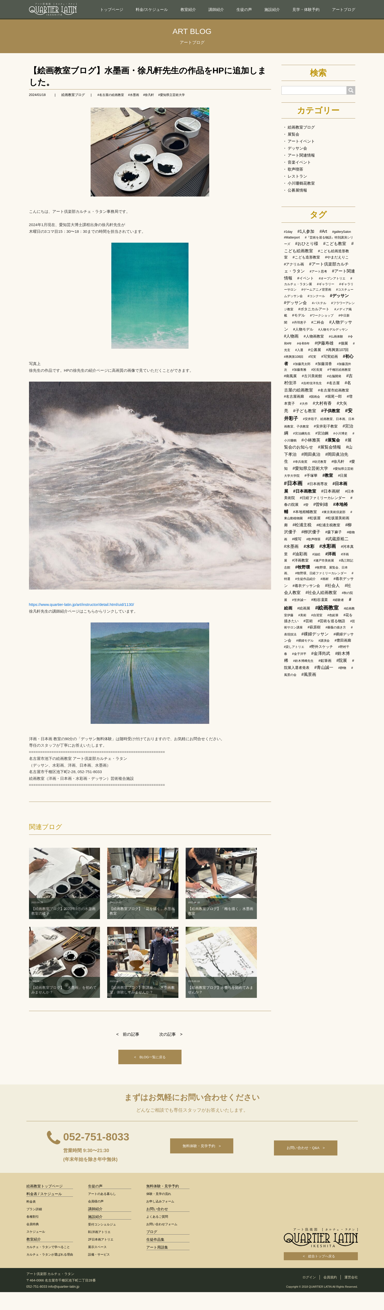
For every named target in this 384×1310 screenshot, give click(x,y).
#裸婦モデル (305, 640)
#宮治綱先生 (301, 433)
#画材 (325, 579)
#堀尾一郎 (333, 396)
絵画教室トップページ (44, 1204)
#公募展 (314, 350)
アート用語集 (157, 1265)
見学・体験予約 (306, 9)
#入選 (299, 350)
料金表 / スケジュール (44, 1212)
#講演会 (324, 640)
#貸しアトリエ (294, 647)
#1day (288, 232)
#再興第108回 (293, 357)
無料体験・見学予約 (162, 1204)
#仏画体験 (336, 336)
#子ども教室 (304, 411)
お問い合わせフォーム (161, 1242)
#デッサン (339, 295)
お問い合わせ (157, 1227)
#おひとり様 (306, 243)
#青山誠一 (323, 667)
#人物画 (291, 336)
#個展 (343, 343)
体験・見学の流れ (158, 1212)
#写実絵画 (329, 356)
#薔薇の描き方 (335, 627)
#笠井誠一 (299, 600)
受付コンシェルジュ (102, 1242)
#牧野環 (302, 567)
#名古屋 (333, 383)
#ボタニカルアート (313, 309)
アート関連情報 (301, 155)
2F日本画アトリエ (100, 1257)
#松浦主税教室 (328, 525)
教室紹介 (188, 9)
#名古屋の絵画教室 (110, 95)
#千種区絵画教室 (339, 370)
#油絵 (316, 554)
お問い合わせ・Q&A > (304, 1165)
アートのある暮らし (102, 1212)
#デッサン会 (295, 302)
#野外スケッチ (321, 647)
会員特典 (32, 1242)
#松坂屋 (314, 518)
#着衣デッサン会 (306, 586)
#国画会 (314, 396)
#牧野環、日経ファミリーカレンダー (321, 573)
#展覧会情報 (329, 447)
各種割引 (32, 1234)
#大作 (304, 403)
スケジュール (35, 1249)
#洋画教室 (300, 560)
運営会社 (351, 1295)
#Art (323, 231)
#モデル (298, 315)
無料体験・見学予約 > (195, 1165)
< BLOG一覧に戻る (150, 1068)
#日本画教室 (304, 491)
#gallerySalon (341, 232)
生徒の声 (244, 9)
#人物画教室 (314, 336)
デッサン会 (297, 148)
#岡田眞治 (310, 454)
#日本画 (293, 483)
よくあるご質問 (157, 1234)
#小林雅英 (310, 440)
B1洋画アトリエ (99, 1250)
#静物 (342, 668)
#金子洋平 (299, 654)
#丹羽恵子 (299, 322)
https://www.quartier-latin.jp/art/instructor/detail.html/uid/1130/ (81, 604)
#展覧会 (332, 440)
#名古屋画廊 (294, 396)
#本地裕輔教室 (305, 512)
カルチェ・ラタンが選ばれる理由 (49, 1272)
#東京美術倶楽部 (333, 512)
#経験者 (338, 600)
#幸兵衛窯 (300, 462)
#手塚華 (311, 475)
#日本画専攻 (317, 484)
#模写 (296, 539)
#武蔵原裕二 (337, 539)
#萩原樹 (314, 627)
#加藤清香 (323, 364)
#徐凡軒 (148, 95)
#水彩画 (327, 546)
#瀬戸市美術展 (324, 560)
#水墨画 (133, 95)
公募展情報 (297, 190)
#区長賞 (316, 370)
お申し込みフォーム (160, 1219)
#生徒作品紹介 (305, 579)
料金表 (31, 1219)
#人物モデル (303, 329)
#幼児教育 (319, 462)
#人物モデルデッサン (333, 329)
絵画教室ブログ (73, 95)
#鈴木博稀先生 (303, 661)
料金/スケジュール (152, 9)
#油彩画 (300, 554)
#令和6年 (303, 343)
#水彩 (309, 546)
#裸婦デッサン (315, 634)
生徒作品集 (155, 1257)
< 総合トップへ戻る (321, 1274)
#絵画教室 (327, 608)
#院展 (341, 660)
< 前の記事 (127, 1044)
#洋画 (330, 554)
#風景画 (308, 674)
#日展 (342, 475)
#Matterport (292, 237)
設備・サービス (99, 1272)
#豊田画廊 (343, 640)
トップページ (111, 9)
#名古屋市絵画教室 (333, 390)
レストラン (297, 176)
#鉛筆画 (324, 660)
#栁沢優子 (310, 532)
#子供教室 (330, 411)
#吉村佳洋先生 (311, 383)
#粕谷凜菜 (319, 600)
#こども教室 (334, 243)
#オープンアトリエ (332, 278)
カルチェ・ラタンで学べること (48, 1265)
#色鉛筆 (332, 615)
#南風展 (290, 376)
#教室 (327, 475)
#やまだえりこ (337, 257)
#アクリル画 (294, 264)
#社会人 (332, 585)
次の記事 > (170, 1044)
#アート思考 (318, 271)
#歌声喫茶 (313, 539)
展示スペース (97, 1265)
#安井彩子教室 (326, 426)
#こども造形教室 (306, 257)
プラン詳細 (34, 1227)
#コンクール (316, 296)
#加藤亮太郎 (301, 364)
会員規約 (330, 1295)
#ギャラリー (325, 284)
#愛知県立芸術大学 (171, 95)
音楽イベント (299, 162)
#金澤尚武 (320, 653)
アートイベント (301, 141)
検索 (318, 73)
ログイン (309, 1295)
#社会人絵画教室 (321, 592)
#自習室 (316, 615)
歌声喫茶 (295, 169)
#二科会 (317, 322)
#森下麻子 (333, 532)
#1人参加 (306, 231)
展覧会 (293, 134)
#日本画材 (330, 491)
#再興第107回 (337, 350)
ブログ (151, 1250)
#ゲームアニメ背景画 (316, 289)
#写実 (312, 357)
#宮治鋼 (321, 433)
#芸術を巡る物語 (331, 621)
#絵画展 (303, 608)
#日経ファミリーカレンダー (322, 498)
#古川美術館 (312, 376)
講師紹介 (216, 9)
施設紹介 (272, 9)
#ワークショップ (322, 315)
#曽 (305, 505)
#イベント (305, 278)
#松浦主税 (302, 525)
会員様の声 (96, 1219)
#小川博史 (340, 433)
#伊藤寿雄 (324, 343)
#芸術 (308, 621)
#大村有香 (322, 403)
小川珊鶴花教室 (301, 183)
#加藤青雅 (299, 370)
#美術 (302, 615)
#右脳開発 (334, 376)
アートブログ (343, 9)
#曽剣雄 (320, 504)
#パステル (319, 303)
